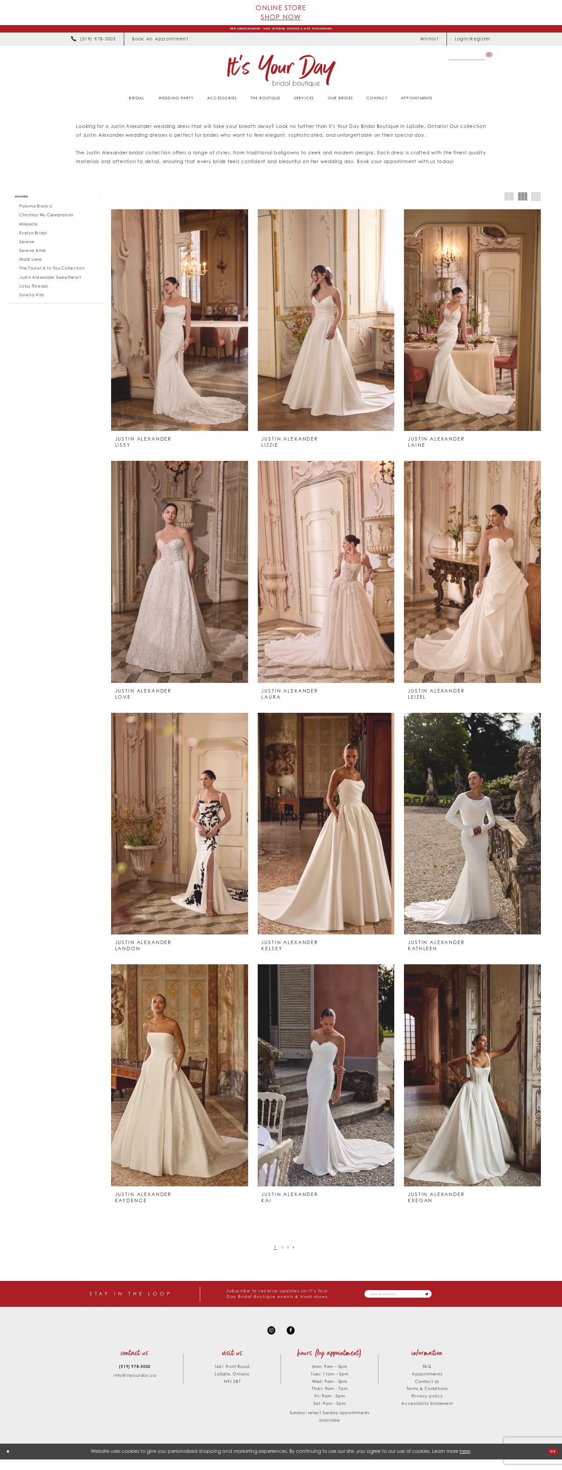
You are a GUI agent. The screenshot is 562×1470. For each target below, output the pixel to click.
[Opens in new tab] (160, 43)
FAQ (427, 1377)
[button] (473, 43)
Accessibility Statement (427, 1414)
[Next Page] (297, 1251)
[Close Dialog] (10, 1462)
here (465, 1462)
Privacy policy (427, 1406)
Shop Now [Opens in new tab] (281, 17)
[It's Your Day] (281, 74)
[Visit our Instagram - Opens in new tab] (269, 1338)
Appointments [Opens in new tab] (427, 1384)
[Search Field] (463, 60)
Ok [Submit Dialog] (550, 1462)
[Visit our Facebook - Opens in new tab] (293, 1338)
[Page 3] (289, 1251)
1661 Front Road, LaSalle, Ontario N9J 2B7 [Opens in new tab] (232, 1384)
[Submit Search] (487, 60)
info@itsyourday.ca (135, 1385)
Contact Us (427, 1391)
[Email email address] (417, 1299)
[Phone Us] (93, 43)
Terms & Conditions (427, 1399)
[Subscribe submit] (463, 1299)
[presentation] (179, 325)
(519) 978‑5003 (135, 1377)
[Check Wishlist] (429, 43)
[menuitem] (93, 43)
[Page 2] (281, 1251)
